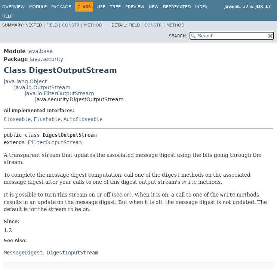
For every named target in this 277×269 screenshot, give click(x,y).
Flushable (47, 119)
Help (7, 16)
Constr (71, 25)
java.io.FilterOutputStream (59, 93)
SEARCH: (178, 36)
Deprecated (177, 6)
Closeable (17, 119)
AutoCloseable (83, 119)
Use (101, 6)
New (153, 6)
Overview (13, 6)
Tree (115, 6)
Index (201, 6)
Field (52, 25)
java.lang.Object (25, 81)
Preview (134, 6)
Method (93, 25)
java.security (46, 59)
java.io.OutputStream (42, 87)
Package (61, 6)
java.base (40, 51)
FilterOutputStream (54, 142)
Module (38, 6)
